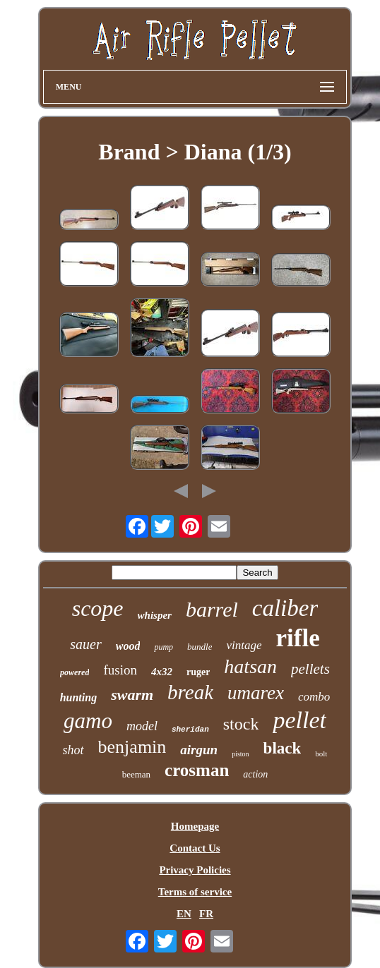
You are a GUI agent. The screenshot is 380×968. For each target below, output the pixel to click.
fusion (120, 670)
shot (73, 750)
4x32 (161, 671)
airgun (199, 749)
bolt (321, 753)
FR (206, 913)
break (190, 692)
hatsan (250, 666)
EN (184, 913)
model (142, 726)
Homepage (195, 826)
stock (241, 724)
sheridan (190, 729)
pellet (299, 720)
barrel (212, 609)
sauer (85, 644)
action (255, 774)
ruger (198, 672)
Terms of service (195, 891)
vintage (243, 645)
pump (163, 647)
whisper (155, 615)
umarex (255, 692)
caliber (285, 608)
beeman (136, 774)
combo (314, 696)
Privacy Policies (194, 870)
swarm (132, 694)
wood (128, 646)
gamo (88, 720)
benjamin (132, 747)
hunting (78, 697)
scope (98, 608)
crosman (197, 770)
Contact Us (195, 848)
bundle (199, 646)
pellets (310, 668)
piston (240, 754)
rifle (298, 638)
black (282, 748)
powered (74, 672)
